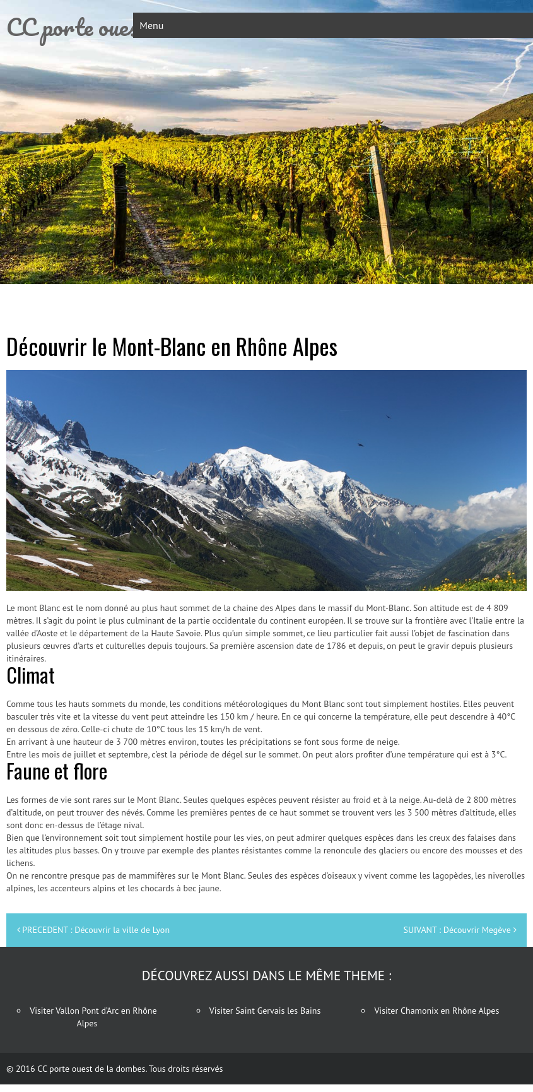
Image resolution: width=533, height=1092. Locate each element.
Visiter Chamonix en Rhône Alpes (436, 1010)
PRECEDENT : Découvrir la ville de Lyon (96, 929)
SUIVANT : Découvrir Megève (456, 929)
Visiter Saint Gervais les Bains (265, 1010)
